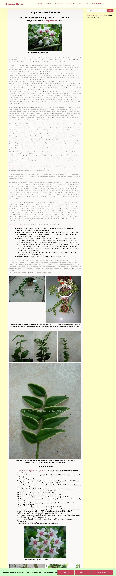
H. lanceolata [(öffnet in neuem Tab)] (13, 166)
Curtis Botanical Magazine (26, 471)
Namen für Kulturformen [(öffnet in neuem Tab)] (17, 224)
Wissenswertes (59, 3)
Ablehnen (82, 572)
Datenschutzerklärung (94, 3)
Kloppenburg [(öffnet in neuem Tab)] (50, 21)
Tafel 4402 (43, 471)
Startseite (39, 3)
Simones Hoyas (14, 4)
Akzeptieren (66, 572)
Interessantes (70, 3)
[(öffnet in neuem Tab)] (55, 101)
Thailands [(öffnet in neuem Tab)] (15, 71)
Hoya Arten (48, 3)
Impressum (81, 3)
